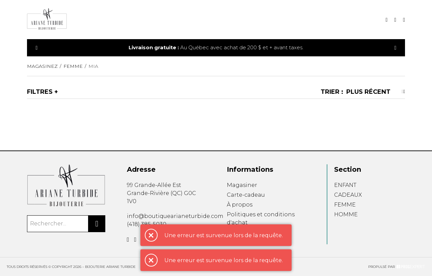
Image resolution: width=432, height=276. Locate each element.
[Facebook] (128, 239)
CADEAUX (348, 195)
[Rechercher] (96, 223)
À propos (239, 204)
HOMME (346, 214)
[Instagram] (135, 239)
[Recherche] (386, 20)
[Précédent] (37, 48)
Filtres (40, 91)
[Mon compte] (404, 20)
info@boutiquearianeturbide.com (175, 216)
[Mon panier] (395, 20)
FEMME (345, 204)
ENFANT (345, 185)
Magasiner (242, 185)
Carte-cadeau (246, 195)
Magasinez (42, 66)
